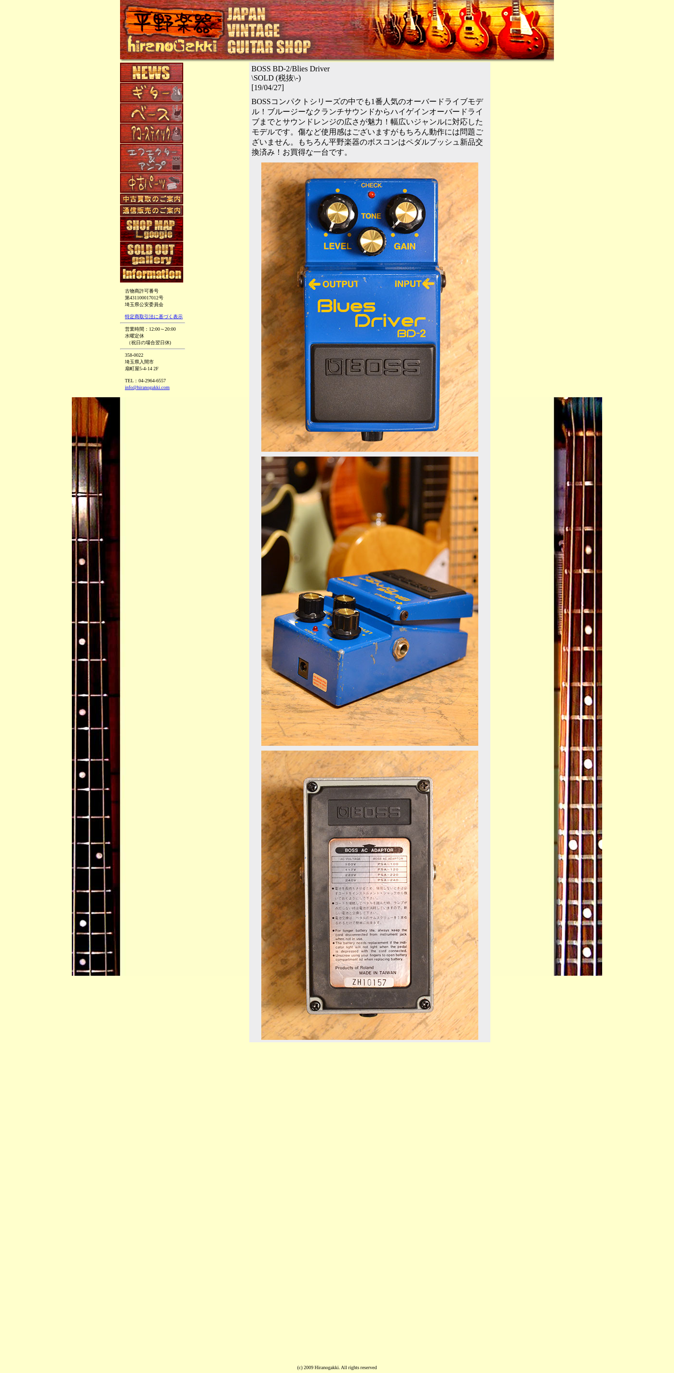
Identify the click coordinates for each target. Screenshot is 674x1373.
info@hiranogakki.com (147, 387)
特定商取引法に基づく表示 (154, 316)
